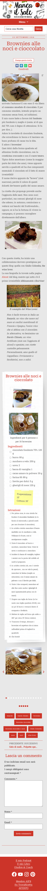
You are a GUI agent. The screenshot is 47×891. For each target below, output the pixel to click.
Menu (23, 22)
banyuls (10, 716)
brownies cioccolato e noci (15, 729)
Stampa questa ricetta (23, 60)
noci (21, 735)
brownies (36, 716)
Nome (8, 811)
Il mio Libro (23, 864)
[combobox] (18, 28)
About (5, 277)
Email (8, 822)
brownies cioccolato (23, 722)
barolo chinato (23, 716)
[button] (17, 65)
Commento (10, 779)
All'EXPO (23, 888)
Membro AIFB (23, 881)
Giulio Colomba (36, 729)
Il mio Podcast (23, 860)
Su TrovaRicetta (23, 884)
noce (13, 735)
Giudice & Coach (23, 867)
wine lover (32, 735)
